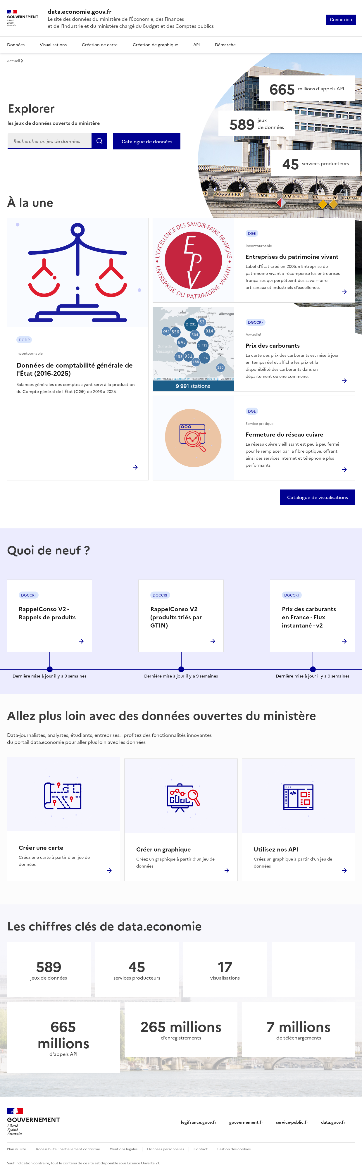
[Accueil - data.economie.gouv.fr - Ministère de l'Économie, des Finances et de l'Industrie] (33, 1118)
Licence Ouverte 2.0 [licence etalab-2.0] (143, 1159)
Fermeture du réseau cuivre (284, 434)
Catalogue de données (147, 141)
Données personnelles (165, 1145)
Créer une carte (41, 845)
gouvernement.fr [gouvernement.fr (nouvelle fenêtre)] (246, 1118)
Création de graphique (155, 44)
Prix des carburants (273, 345)
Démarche (225, 44)
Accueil (15, 60)
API (196, 44)
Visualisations (53, 44)
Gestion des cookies (234, 1145)
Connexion (341, 20)
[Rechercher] (57, 141)
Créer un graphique (163, 845)
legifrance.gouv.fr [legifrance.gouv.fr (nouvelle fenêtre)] (198, 1118)
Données (16, 44)
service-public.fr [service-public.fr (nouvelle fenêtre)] (292, 1118)
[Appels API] (307, 88)
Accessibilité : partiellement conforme (68, 1145)
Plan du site (16, 1145)
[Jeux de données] (256, 123)
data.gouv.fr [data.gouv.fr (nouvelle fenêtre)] (333, 1118)
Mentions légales (123, 1145)
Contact (201, 1145)
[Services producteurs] (315, 163)
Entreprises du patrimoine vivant (292, 256)
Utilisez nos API (276, 845)
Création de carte (100, 44)
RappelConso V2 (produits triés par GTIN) (176, 616)
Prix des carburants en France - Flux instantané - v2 (309, 616)
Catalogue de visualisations (317, 497)
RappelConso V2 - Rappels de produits (47, 612)
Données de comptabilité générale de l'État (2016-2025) (74, 368)
